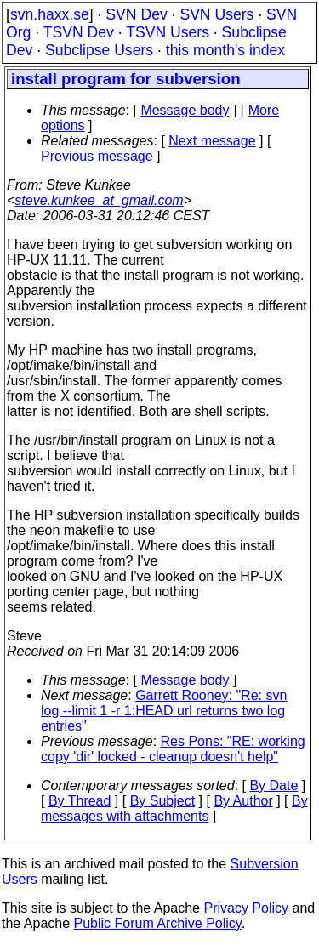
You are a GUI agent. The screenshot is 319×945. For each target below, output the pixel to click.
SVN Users (216, 14)
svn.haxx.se (49, 14)
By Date (273, 785)
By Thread (79, 801)
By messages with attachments (174, 808)
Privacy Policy (245, 908)
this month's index (225, 50)
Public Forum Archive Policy (158, 923)
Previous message (97, 156)
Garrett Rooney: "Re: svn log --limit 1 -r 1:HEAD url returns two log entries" (164, 710)
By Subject (162, 801)
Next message (211, 141)
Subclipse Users (99, 50)
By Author (243, 801)
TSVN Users (167, 32)
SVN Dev (136, 14)
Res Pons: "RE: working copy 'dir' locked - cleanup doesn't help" (173, 749)
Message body (184, 110)
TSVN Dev (78, 32)
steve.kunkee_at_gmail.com (98, 200)
